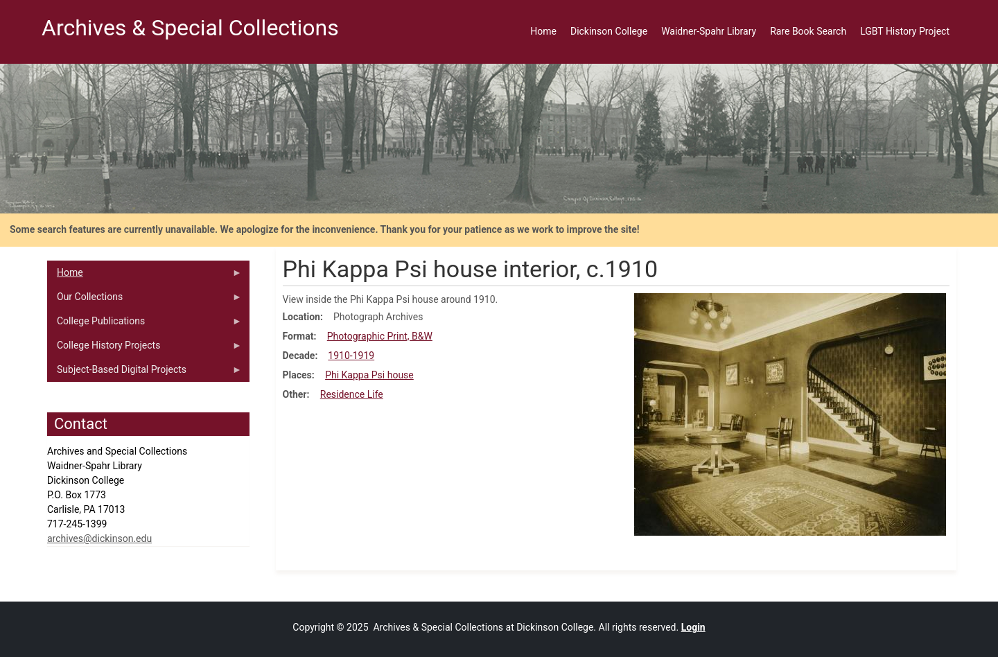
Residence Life (351, 394)
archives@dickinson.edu (99, 538)
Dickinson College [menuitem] (608, 31)
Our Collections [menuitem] (144, 300)
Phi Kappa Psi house (369, 374)
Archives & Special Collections (190, 28)
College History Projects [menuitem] (144, 349)
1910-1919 (351, 355)
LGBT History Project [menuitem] (904, 31)
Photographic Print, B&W (379, 336)
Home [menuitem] (543, 31)
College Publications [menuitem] (144, 324)
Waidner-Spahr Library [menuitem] (708, 31)
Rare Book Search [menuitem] (808, 31)
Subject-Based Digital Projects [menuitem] (144, 373)
